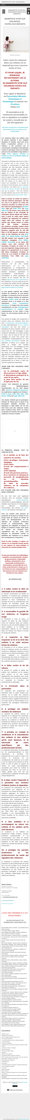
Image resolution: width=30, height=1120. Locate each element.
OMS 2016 (17, 208)
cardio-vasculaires (22, 500)
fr (7, 903)
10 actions (15, 104)
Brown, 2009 (6, 396)
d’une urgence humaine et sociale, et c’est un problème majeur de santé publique (15, 156)
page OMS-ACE (19, 396)
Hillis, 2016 (24, 394)
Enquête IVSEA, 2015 (20, 195)
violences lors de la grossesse (16, 279)
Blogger (20, 1119)
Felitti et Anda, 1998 (8, 394)
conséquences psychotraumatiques (16, 323)
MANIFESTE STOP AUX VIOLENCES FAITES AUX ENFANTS (17, 12)
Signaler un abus (26, 1119)
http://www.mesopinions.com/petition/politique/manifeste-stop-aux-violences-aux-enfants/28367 (15, 129)
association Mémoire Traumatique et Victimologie (14, 99)
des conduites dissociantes (11, 341)
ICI (18, 107)
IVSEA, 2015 (13, 299)
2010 (18, 394)
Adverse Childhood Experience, (17, 390)
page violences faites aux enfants (12, 287)
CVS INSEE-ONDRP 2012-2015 (17, 236)
